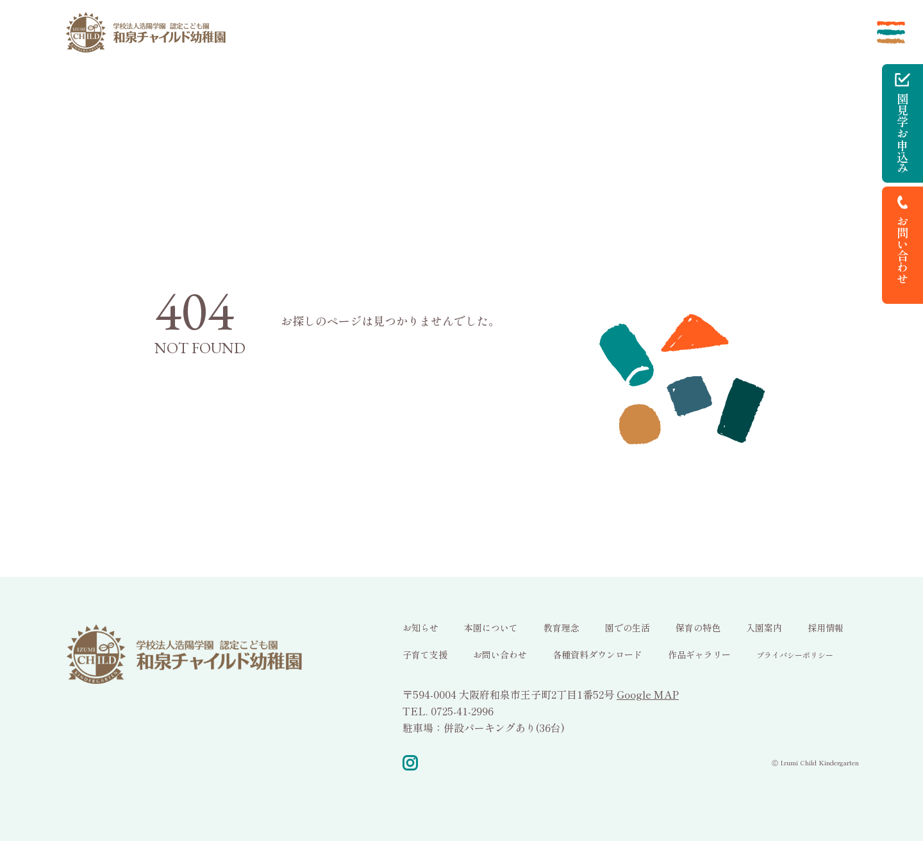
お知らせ (420, 627)
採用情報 (826, 627)
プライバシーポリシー (794, 654)
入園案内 (764, 627)
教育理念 (561, 627)
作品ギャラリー (699, 654)
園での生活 (627, 627)
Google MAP (648, 694)
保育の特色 (698, 627)
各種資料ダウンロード (597, 654)
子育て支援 (425, 654)
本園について (491, 627)
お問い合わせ (500, 654)
